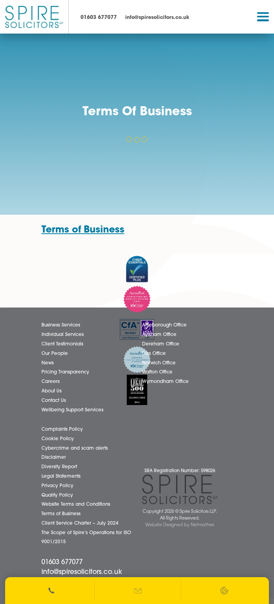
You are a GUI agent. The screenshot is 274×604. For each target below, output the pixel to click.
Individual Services (62, 334)
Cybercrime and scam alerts (74, 448)
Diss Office (154, 353)
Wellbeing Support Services (72, 410)
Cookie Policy (57, 439)
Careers (50, 381)
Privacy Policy (57, 486)
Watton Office (157, 372)
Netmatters (202, 525)
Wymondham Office (165, 381)
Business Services (60, 325)
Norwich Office (159, 363)
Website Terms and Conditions (75, 504)
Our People (54, 353)
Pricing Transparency (65, 372)
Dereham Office (160, 344)
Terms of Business (82, 230)
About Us (51, 391)
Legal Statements (61, 476)
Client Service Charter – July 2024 (79, 523)
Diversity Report (59, 467)
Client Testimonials (62, 344)
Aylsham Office (159, 334)
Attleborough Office (164, 325)
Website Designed (164, 525)
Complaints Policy (62, 429)
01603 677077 (99, 17)
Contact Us (53, 400)
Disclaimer (53, 457)
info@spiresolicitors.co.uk (157, 17)
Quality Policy (57, 495)
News (47, 363)
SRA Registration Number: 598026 (180, 471)
